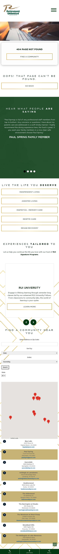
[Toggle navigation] (54, 10)
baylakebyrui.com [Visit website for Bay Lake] (28, 447)
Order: (29, 357)
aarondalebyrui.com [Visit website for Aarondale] (28, 468)
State (3, 372)
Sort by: (29, 348)
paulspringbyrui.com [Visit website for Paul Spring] (29, 457)
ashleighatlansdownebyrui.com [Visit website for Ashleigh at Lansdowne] (28, 478)
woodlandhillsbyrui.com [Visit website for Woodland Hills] (28, 531)
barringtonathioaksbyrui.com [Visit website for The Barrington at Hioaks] (28, 510)
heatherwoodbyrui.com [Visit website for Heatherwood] (28, 489)
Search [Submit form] (5, 367)
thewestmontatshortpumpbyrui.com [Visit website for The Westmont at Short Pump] (29, 520)
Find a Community (29, 57)
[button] (48, 422)
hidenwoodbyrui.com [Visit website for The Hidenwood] (28, 499)
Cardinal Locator (14, 438)
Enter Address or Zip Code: (29, 339)
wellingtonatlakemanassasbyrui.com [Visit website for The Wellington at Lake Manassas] (28, 541)
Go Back (29, 86)
